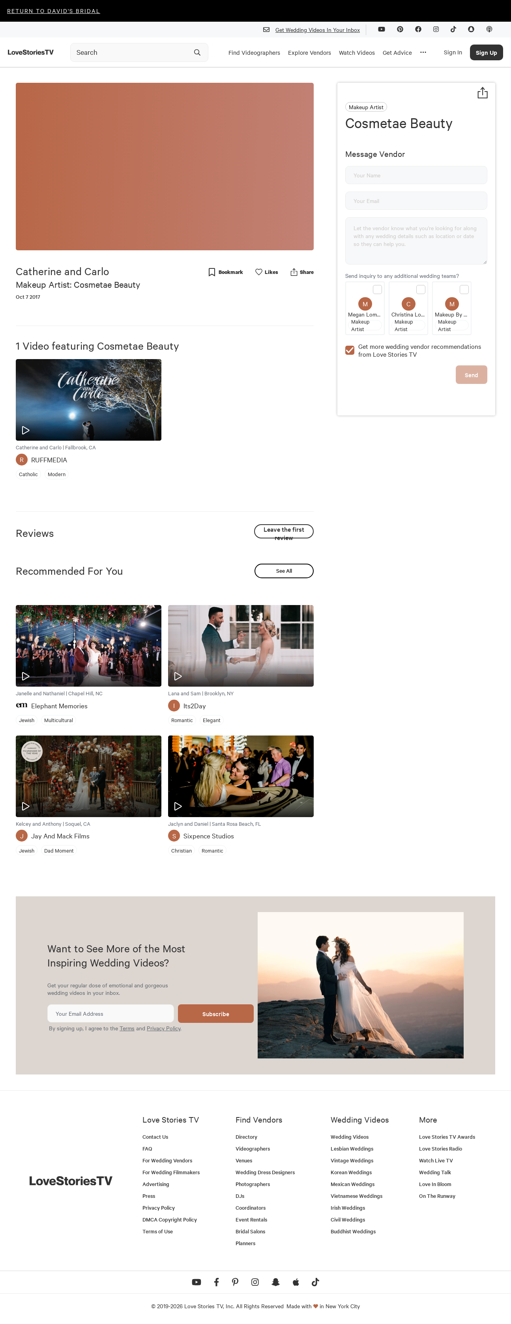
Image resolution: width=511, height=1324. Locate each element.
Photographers (253, 1184)
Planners (245, 1243)
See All (284, 570)
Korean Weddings (351, 1172)
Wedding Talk (435, 1172)
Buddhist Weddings (353, 1231)
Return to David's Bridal (53, 11)
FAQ (147, 1148)
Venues (244, 1160)
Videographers (253, 1148)
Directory (246, 1136)
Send (471, 375)
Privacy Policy (163, 1028)
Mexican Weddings (352, 1184)
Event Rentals (251, 1219)
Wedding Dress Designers (265, 1172)
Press (148, 1195)
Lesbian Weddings (352, 1148)
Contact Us (155, 1136)
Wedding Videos (350, 1136)
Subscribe (215, 1013)
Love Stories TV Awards (447, 1136)
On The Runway (437, 1195)
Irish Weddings (348, 1207)
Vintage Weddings (352, 1160)
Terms (127, 1028)
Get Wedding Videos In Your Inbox (314, 29)
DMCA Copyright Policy (169, 1219)
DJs (240, 1195)
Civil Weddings (348, 1219)
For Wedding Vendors (167, 1160)
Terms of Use (157, 1231)
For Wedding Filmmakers (171, 1172)
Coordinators (251, 1207)
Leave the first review (284, 531)
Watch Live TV (436, 1160)
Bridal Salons (250, 1231)
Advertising (155, 1184)
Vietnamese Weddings (356, 1195)
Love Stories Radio (440, 1148)
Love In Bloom (435, 1184)
